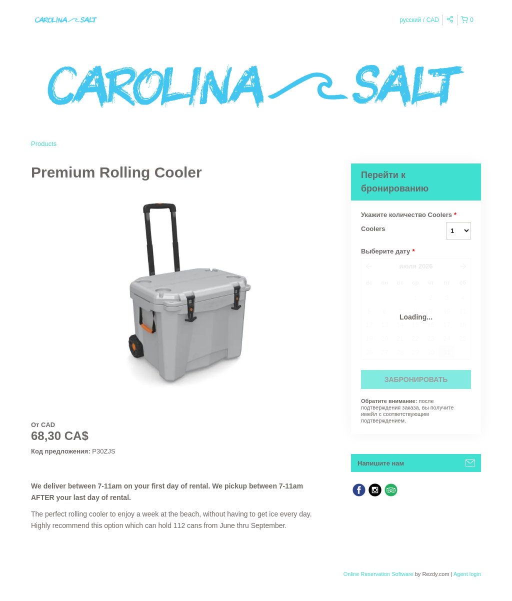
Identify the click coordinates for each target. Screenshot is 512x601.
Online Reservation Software (379, 574)
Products (43, 144)
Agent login (467, 574)
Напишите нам (381, 463)
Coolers (373, 228)
